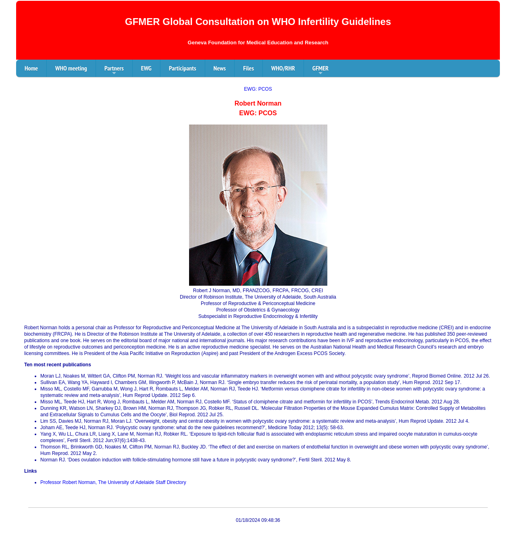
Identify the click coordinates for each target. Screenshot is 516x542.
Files (248, 68)
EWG (146, 68)
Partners (114, 70)
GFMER (320, 70)
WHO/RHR (283, 68)
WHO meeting (71, 68)
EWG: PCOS (258, 89)
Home (31, 68)
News (220, 68)
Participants (182, 68)
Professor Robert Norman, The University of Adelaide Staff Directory (113, 482)
